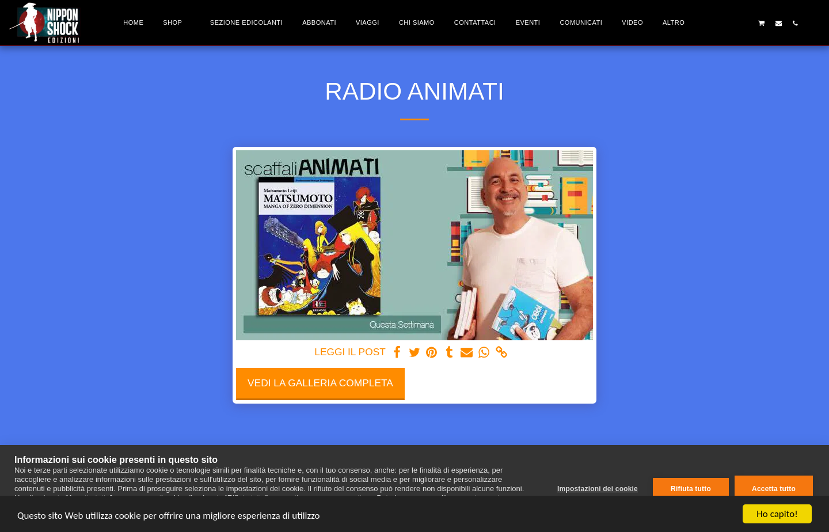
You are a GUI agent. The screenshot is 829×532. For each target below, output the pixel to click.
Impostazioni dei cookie (597, 489)
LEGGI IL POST (349, 352)
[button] (728, 23)
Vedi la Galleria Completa (320, 383)
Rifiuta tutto (691, 489)
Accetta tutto (774, 489)
